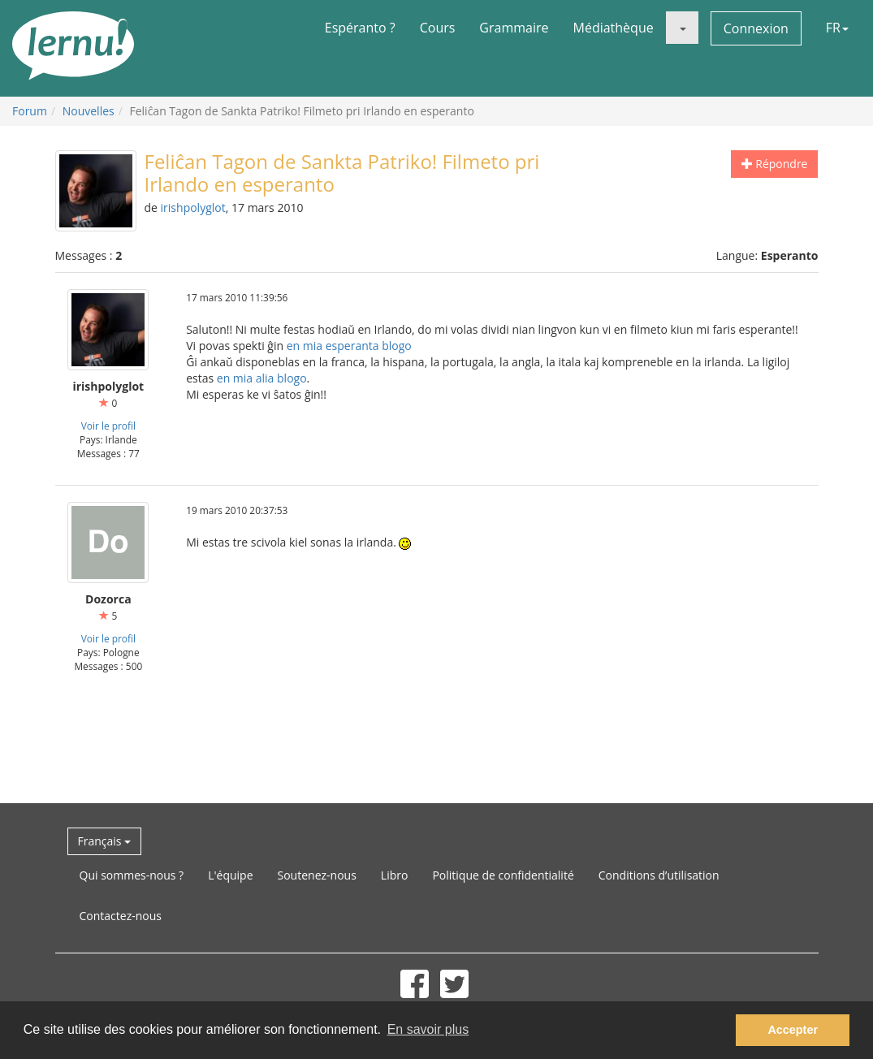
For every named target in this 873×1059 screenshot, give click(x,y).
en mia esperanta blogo (349, 345)
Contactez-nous (121, 915)
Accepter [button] (792, 1029)
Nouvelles (89, 111)
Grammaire (513, 28)
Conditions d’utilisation (659, 875)
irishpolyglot (193, 207)
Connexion (756, 28)
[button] (682, 27)
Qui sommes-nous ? (132, 875)
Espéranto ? (360, 28)
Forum (29, 111)
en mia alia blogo (262, 378)
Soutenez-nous (317, 875)
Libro (394, 875)
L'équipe (230, 875)
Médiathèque (613, 28)
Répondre (774, 163)
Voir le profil (108, 425)
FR (837, 28)
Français (105, 841)
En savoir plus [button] (428, 1029)
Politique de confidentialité (502, 875)
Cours (438, 28)
